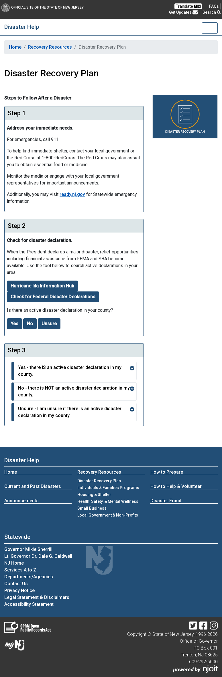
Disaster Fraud (165, 500)
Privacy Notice (19, 590)
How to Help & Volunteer (176, 486)
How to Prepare (166, 472)
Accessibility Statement (29, 604)
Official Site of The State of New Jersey (42, 7)
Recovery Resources (50, 47)
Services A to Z (20, 570)
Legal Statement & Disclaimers (36, 597)
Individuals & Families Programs (108, 487)
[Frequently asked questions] (214, 6)
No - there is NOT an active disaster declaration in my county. (76, 391)
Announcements (21, 500)
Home (15, 47)
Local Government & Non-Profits (107, 515)
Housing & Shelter (94, 494)
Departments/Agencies (28, 576)
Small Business (92, 508)
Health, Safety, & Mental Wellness (107, 501)
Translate (188, 6)
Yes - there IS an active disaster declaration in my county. (76, 371)
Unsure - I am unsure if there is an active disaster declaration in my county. (76, 412)
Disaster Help (21, 26)
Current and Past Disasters (32, 486)
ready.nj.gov (72, 194)
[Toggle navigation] (210, 28)
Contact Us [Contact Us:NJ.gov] (16, 583)
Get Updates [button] (183, 12)
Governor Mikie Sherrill (28, 549)
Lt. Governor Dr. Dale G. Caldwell (38, 556)
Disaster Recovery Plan (99, 481)
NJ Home (14, 563)
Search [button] (212, 12)
